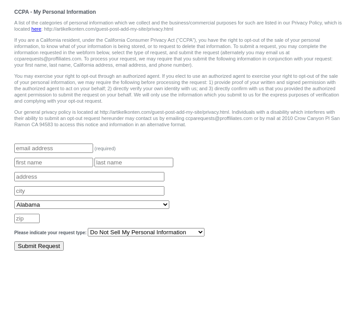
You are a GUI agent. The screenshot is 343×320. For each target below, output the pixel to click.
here (36, 29)
